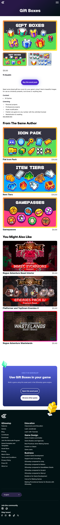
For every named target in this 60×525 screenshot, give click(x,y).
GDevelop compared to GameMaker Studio (39, 467)
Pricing (3, 451)
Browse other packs (30, 398)
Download (4, 437)
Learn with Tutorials (31, 432)
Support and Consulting (33, 458)
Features (4, 426)
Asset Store (5, 448)
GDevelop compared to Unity (34, 461)
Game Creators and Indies (33, 438)
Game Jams (29, 449)
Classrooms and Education (34, 426)
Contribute (5, 435)
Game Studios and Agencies (34, 441)
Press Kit (4, 463)
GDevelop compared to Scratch (35, 470)
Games (3, 429)
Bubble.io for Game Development (36, 476)
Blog (3, 432)
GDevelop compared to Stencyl (35, 473)
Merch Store (5, 454)
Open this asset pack (30, 391)
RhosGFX (8, 75)
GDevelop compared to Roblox (35, 464)
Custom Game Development (34, 455)
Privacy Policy (6, 460)
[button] (57, 2)
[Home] (2, 2)
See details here (7, 116)
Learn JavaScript (30, 429)
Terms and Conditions (8, 457)
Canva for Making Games (33, 479)
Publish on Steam (30, 446)
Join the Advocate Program (10, 440)
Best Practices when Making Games (37, 444)
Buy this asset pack (30, 82)
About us (4, 466)
